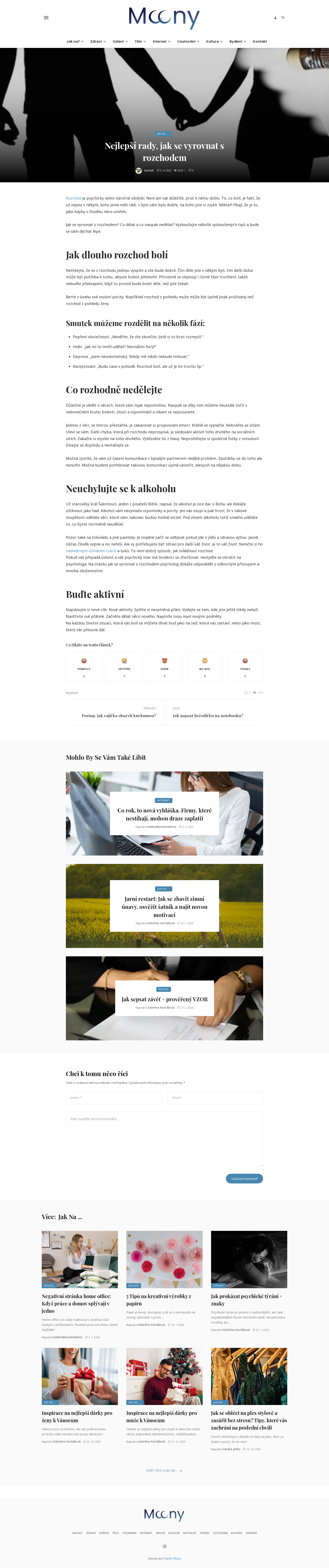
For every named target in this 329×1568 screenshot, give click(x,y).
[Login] (275, 17)
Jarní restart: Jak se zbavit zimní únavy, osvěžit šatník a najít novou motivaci (165, 906)
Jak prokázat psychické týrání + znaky (246, 1300)
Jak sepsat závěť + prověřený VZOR (164, 999)
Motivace (189, 1533)
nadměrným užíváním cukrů (91, 550)
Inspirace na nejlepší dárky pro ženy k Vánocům (77, 1416)
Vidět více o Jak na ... (164, 1470)
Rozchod (73, 198)
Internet (160, 41)
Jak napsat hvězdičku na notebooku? (208, 715)
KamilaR (149, 170)
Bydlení (236, 41)
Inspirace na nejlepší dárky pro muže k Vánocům (161, 1416)
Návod (164, 989)
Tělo (138, 41)
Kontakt (260, 41)
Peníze (204, 1533)
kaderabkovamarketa (161, 827)
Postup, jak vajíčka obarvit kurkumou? (119, 715)
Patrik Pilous (172, 1558)
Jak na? (73, 41)
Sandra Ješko (231, 1449)
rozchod (72, 693)
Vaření (118, 41)
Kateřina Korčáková (161, 923)
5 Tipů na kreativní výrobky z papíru (158, 1300)
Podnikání (129, 1533)
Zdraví (96, 41)
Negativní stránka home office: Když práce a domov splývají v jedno (76, 1303)
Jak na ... (163, 133)
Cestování (186, 41)
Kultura (212, 41)
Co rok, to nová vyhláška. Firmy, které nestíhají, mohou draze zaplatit (165, 814)
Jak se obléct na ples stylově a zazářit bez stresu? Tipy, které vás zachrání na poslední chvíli (249, 1420)
